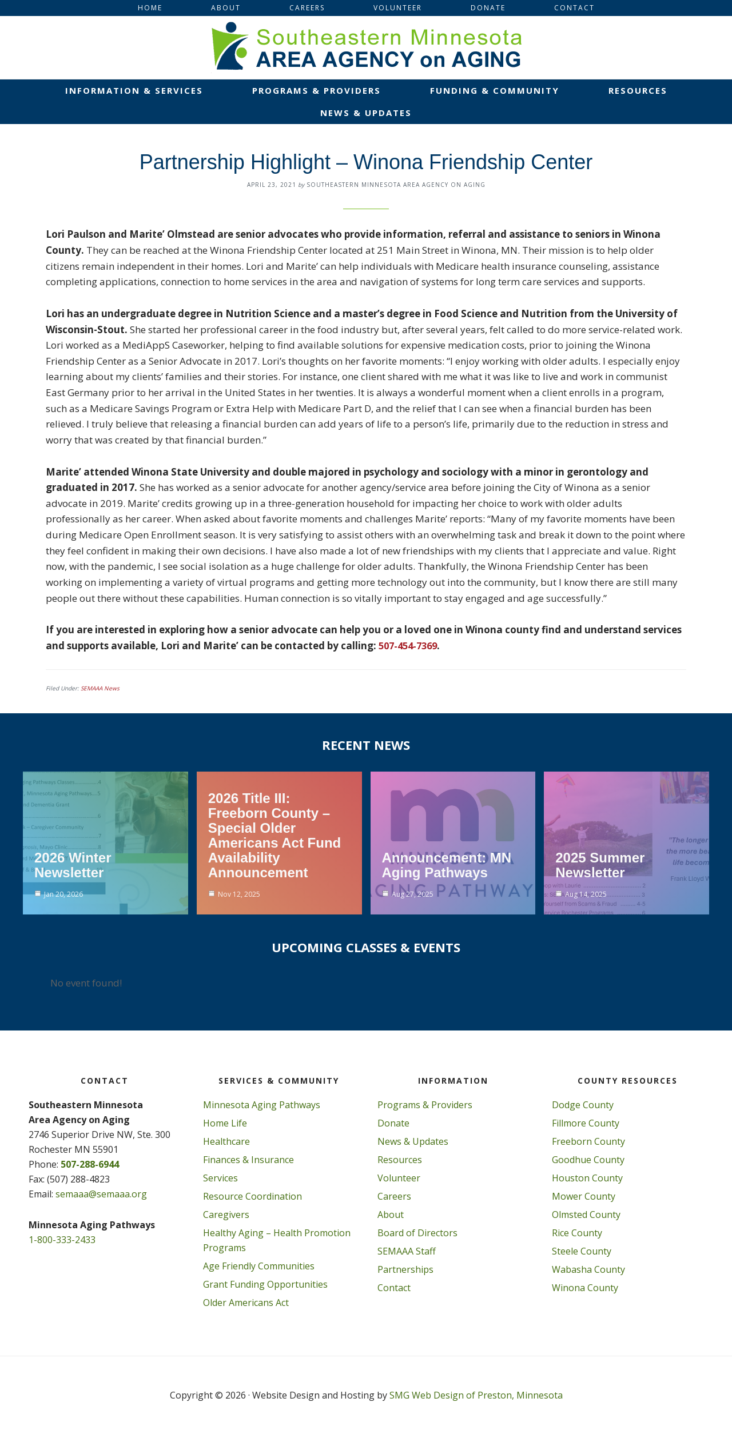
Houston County (587, 1178)
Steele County (581, 1251)
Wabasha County (588, 1269)
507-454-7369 (411, 645)
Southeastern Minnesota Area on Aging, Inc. (366, 47)
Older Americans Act (246, 1302)
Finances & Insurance (248, 1159)
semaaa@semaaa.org (101, 1194)
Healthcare (226, 1141)
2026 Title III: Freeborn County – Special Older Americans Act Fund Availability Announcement (274, 835)
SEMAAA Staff (406, 1251)
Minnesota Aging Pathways (261, 1105)
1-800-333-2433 (62, 1239)
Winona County (585, 1287)
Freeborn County (588, 1141)
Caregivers (226, 1214)
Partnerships (405, 1269)
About (390, 1214)
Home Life (225, 1123)
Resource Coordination (252, 1196)
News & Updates (412, 1141)
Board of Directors (417, 1233)
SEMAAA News (100, 688)
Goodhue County (588, 1159)
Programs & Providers (424, 1105)
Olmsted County (586, 1214)
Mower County (583, 1196)
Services (220, 1178)
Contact (394, 1287)
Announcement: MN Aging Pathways (447, 865)
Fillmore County (585, 1123)
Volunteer (398, 1178)
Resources (399, 1159)
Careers (394, 1196)
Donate (393, 1123)
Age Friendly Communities (259, 1266)
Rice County (577, 1233)
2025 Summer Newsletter (600, 865)
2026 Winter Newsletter (73, 865)
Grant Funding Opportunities (265, 1284)
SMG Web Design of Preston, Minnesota (476, 1395)
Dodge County (583, 1105)
